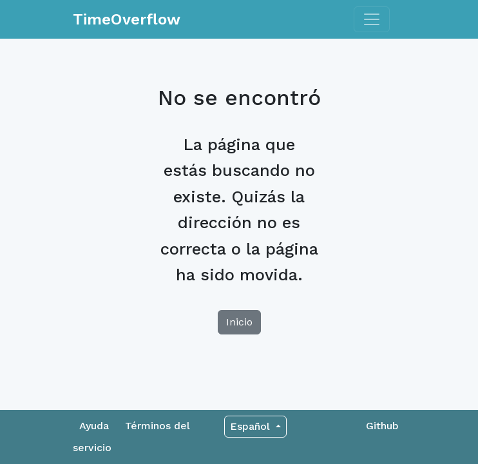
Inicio (239, 322)
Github (382, 426)
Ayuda (94, 426)
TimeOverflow (126, 19)
